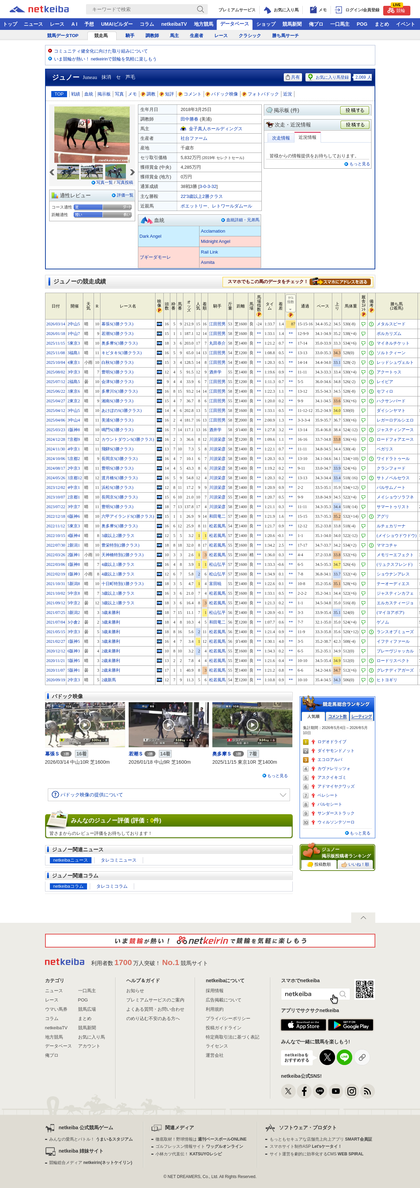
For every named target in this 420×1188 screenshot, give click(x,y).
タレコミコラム (112, 886)
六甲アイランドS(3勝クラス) (127, 516)
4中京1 (73, 449)
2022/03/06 (55, 564)
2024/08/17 (55, 468)
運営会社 (215, 1055)
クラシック (250, 35)
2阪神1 (73, 554)
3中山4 (73, 420)
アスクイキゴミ (331, 777)
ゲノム (383, 622)
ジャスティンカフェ (395, 593)
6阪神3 (73, 651)
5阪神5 (73, 660)
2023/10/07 (55, 497)
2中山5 (73, 324)
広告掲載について (223, 999)
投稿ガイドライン (223, 1027)
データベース (234, 23)
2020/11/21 (55, 660)
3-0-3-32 (208, 186)
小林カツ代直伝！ (188, 1154)
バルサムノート (391, 487)
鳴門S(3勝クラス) (117, 429)
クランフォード (391, 468)
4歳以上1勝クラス (117, 564)
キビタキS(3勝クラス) (121, 352)
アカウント (89, 1046)
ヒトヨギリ (387, 679)
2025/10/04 (55, 362)
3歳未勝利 (110, 612)
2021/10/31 (55, 583)
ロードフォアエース (395, 439)
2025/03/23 (55, 429)
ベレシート (327, 795)
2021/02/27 (55, 641)
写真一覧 (104, 182)
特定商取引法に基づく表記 (232, 1037)
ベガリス (385, 449)
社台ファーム (194, 138)
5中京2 (73, 603)
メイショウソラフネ (395, 497)
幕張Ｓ (52, 753)
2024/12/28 (55, 439)
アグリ (383, 516)
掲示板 (104, 94)
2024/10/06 (55, 458)
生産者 (196, 35)
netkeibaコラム (68, 886)
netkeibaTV (174, 24)
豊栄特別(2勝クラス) (120, 545)
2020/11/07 (55, 670)
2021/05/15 (55, 631)
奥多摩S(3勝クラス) (119, 343)
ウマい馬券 (56, 1009)
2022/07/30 (55, 545)
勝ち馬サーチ (285, 35)
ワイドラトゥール (393, 458)
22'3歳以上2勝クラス (202, 196)
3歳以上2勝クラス (117, 535)
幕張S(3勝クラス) (117, 324)
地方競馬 (203, 24)
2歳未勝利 (110, 651)
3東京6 (73, 391)
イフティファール (393, 641)
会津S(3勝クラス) (117, 381)
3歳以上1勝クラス (117, 593)
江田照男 (217, 324)
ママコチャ (387, 545)
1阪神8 (73, 429)
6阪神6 (73, 516)
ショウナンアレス (393, 574)
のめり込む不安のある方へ (153, 1018)
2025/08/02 (55, 372)
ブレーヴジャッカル (395, 651)
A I (74, 24)
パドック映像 (222, 94)
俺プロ (316, 24)
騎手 (130, 35)
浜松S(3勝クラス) (117, 487)
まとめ (382, 24)
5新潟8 (73, 583)
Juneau (90, 77)
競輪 (396, 9)
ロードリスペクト (393, 660)
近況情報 (307, 137)
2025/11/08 (55, 352)
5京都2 (73, 458)
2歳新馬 (108, 679)
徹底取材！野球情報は (201, 1139)
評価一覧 (125, 195)
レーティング (361, 716)
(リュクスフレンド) (394, 564)
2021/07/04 (55, 622)
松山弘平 (217, 564)
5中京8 (73, 593)
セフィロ (385, 391)
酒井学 (215, 372)
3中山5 (73, 410)
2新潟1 (73, 545)
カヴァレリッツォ (334, 768)
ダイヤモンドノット (336, 750)
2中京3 (73, 468)
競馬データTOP (63, 35)
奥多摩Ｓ (221, 753)
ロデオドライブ (331, 741)
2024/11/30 (55, 449)
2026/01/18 (55, 333)
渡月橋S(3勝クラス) (119, 477)
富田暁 (215, 583)
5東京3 (73, 343)
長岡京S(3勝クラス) (119, 458)
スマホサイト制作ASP (306, 1146)
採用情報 (215, 990)
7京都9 (73, 439)
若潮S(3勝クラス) (117, 333)
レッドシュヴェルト (395, 362)
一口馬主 (339, 24)
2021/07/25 (55, 612)
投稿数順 (319, 864)
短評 (167, 94)
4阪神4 (73, 535)
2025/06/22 (55, 391)
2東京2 (73, 401)
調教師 (152, 35)
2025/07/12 (55, 381)
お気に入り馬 (91, 1037)
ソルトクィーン (391, 352)
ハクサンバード (391, 401)
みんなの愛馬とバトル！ (91, 1139)
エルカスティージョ (395, 603)
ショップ (266, 24)
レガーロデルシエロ (395, 420)
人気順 (313, 716)
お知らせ (135, 990)
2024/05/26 (55, 477)
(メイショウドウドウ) (397, 535)
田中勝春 (189, 119)
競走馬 (101, 35)
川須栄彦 (217, 439)
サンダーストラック (336, 813)
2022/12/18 (55, 516)
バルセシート (329, 804)
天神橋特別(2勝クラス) (122, 554)
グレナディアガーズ (395, 670)
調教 (148, 94)
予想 (89, 24)
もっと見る (359, 163)
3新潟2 (73, 612)
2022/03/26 (55, 554)
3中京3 (73, 372)
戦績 (75, 94)
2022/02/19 (55, 574)
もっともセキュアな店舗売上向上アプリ (321, 1139)
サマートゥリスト (393, 506)
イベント (405, 24)
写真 (119, 94)
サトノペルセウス (393, 477)
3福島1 (73, 352)
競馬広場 (87, 1009)
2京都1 (73, 497)
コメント (190, 94)
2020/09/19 (55, 679)
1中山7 (73, 333)
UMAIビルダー (117, 24)
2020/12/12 (55, 651)
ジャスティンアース (395, 429)
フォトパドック (260, 94)
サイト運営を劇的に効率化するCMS (317, 1154)
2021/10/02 (55, 593)
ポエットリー (194, 206)
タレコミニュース (119, 860)
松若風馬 (217, 526)
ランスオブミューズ (395, 631)
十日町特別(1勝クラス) (122, 583)
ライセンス (217, 1046)
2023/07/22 (55, 506)
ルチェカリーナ (391, 526)
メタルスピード (391, 324)
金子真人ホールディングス (216, 128)
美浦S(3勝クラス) (117, 420)
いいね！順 (355, 864)
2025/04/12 (55, 410)
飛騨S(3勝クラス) (117, 449)
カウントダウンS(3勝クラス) (127, 439)
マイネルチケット (393, 343)
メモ (132, 94)
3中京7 (73, 506)
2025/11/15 (55, 343)
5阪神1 (73, 670)
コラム (147, 24)
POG (362, 24)
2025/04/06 (55, 420)
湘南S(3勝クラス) (117, 401)
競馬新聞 (292, 24)
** (259, 333)
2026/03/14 (55, 324)
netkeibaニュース (70, 860)
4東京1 (73, 362)
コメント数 (337, 716)
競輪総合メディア (90, 1162)
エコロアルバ (329, 759)
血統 (88, 94)
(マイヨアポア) (390, 612)
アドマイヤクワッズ (336, 786)
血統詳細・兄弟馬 (242, 219)
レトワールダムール (232, 206)
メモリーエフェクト (395, 554)
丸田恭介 (217, 343)
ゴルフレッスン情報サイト (199, 1146)
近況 (287, 94)
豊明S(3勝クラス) (117, 372)
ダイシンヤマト (391, 410)
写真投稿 (125, 182)
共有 (293, 77)
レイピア (385, 381)
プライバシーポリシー (228, 1018)
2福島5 (73, 381)
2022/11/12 (55, 526)
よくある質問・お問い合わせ (155, 1009)
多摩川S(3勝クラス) (119, 391)
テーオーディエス (393, 583)
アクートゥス (389, 372)
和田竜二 (217, 516)
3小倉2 (73, 622)
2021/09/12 (55, 603)
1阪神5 (73, 641)
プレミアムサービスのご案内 (155, 999)
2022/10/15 (55, 535)
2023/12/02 (55, 487)
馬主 (174, 35)
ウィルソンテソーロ (336, 822)
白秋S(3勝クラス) (117, 362)
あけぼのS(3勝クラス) (121, 410)
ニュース (33, 24)
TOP (59, 94)
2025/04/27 (55, 401)
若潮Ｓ (136, 753)
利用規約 (215, 1009)
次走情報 (281, 138)
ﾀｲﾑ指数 (291, 304)
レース (57, 24)
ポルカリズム (389, 333)
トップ (10, 24)
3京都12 (74, 477)
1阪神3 (73, 574)
